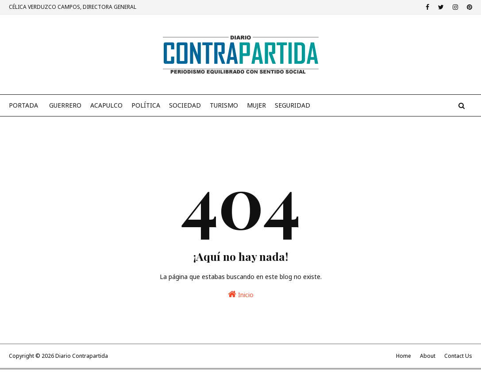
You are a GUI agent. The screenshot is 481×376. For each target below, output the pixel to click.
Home (403, 356)
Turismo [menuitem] (224, 105)
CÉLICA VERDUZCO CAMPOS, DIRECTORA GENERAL (72, 7)
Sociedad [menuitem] (185, 105)
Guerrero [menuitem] (65, 105)
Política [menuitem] (145, 105)
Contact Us (458, 356)
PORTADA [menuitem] (23, 105)
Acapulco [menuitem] (106, 105)
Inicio (241, 294)
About (427, 356)
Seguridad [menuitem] (292, 105)
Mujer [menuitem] (256, 105)
